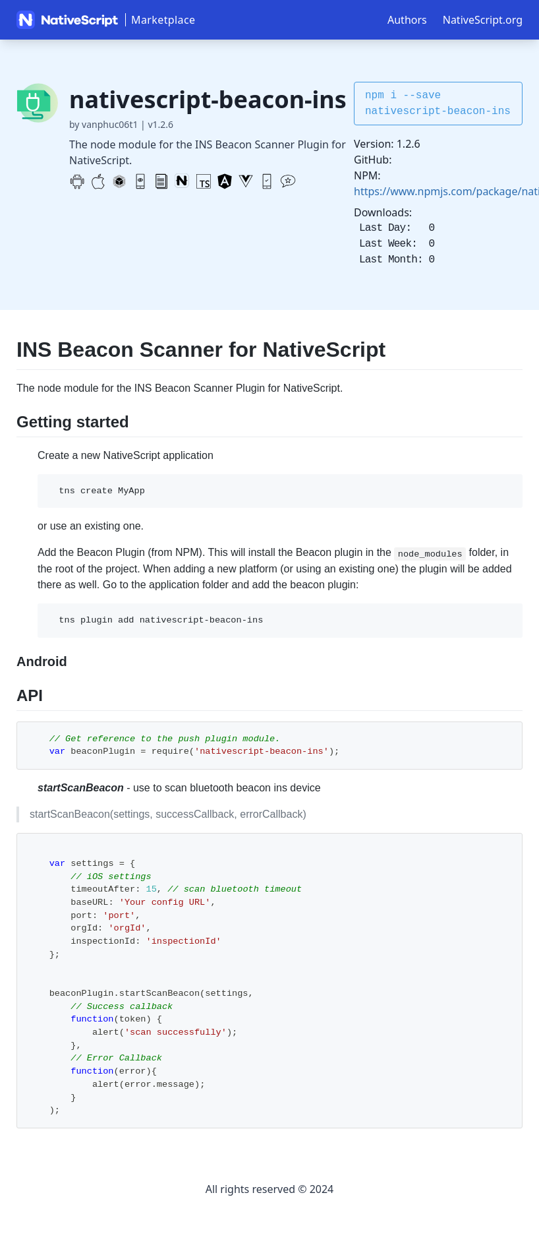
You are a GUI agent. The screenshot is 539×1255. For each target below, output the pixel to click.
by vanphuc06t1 (103, 124)
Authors (407, 20)
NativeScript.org (483, 20)
